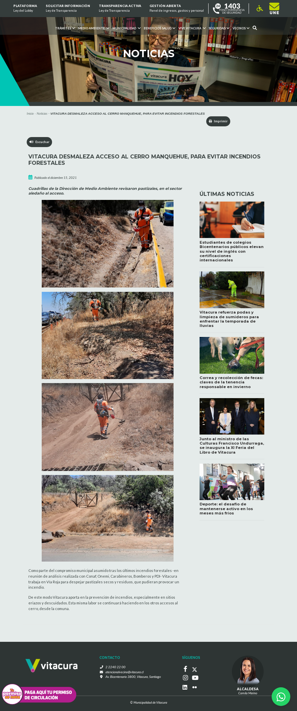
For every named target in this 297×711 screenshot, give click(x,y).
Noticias (42, 113)
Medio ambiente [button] (93, 28)
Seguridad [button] (219, 28)
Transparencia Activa (119, 8)
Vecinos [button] (241, 28)
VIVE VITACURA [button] (191, 28)
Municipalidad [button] (126, 28)
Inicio (30, 113)
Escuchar (39, 142)
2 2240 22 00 (116, 667)
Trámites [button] (65, 28)
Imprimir (217, 121)
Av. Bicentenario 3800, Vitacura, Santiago (133, 677)
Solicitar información (68, 8)
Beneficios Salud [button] (159, 28)
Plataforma (25, 8)
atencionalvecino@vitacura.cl (124, 672)
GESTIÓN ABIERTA (177, 8)
